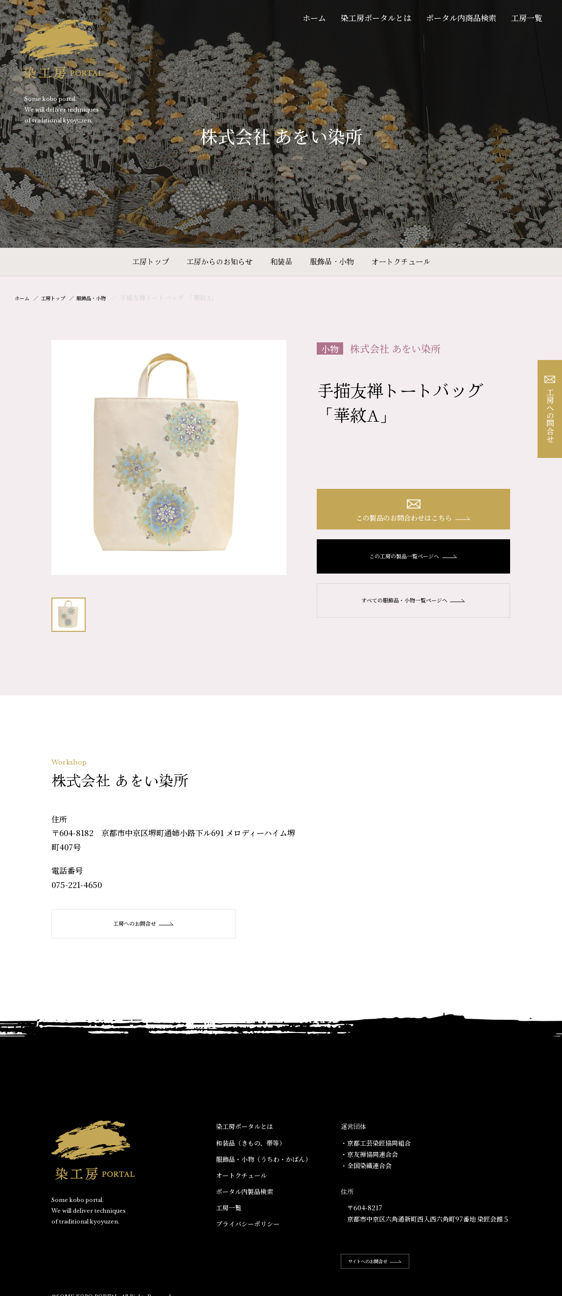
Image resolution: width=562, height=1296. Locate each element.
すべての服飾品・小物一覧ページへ (413, 605)
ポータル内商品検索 (461, 18)
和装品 (281, 261)
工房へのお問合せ (135, 924)
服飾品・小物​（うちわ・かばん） (263, 1159)
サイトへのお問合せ (385, 1261)
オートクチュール (401, 261)
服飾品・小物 (332, 261)
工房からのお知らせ (220, 261)
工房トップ (150, 261)
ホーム (314, 18)
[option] (168, 457)
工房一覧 (526, 18)
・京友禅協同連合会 (369, 1154)
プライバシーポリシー (248, 1224)
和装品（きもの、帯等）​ (250, 1143)
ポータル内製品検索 (244, 1192)
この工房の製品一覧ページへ (413, 561)
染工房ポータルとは (376, 18)
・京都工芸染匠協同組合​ (376, 1143)
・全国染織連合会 (366, 1166)
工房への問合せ (550, 409)
